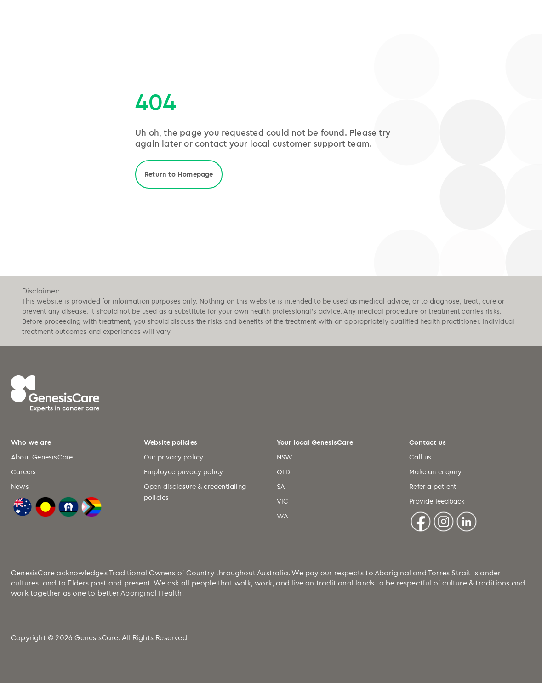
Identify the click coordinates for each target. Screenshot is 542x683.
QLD (284, 471)
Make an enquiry (435, 471)
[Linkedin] (466, 520)
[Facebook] (420, 520)
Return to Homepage (178, 174)
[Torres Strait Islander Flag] (68, 505)
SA (281, 486)
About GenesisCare (42, 457)
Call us (420, 457)
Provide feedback (436, 501)
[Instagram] (443, 520)
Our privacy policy (174, 457)
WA (282, 515)
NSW (285, 457)
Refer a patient (432, 486)
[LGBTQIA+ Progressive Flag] (91, 505)
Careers (23, 471)
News (20, 486)
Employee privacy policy (183, 471)
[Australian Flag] (22, 505)
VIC (283, 501)
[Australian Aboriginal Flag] (45, 505)
